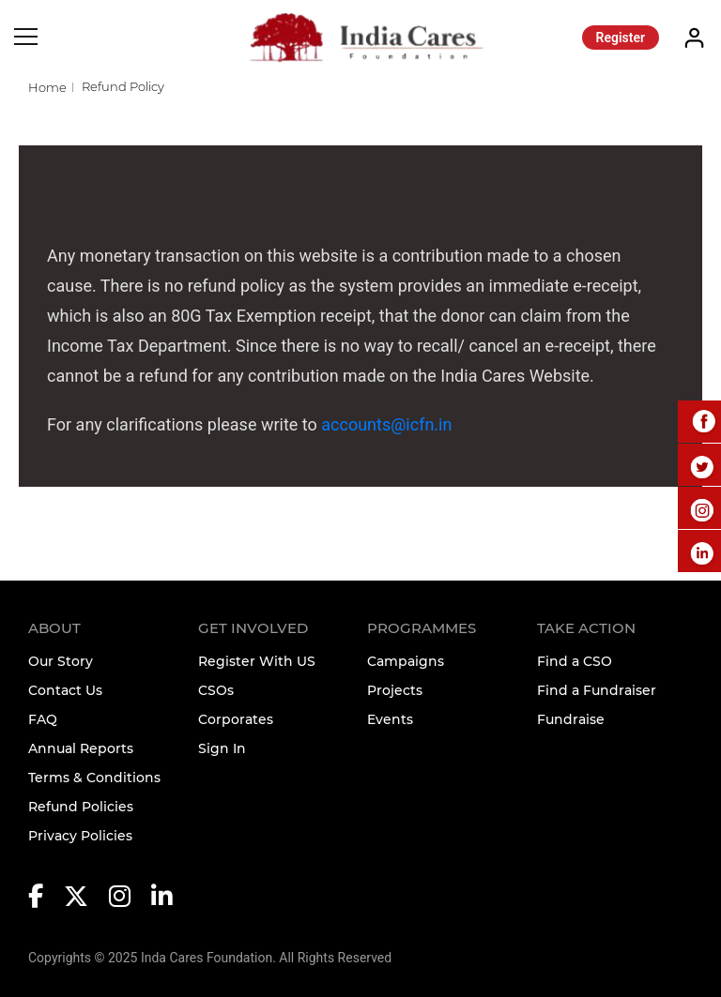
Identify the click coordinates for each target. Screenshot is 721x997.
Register (621, 37)
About (54, 628)
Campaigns (405, 661)
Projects (394, 690)
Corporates (235, 719)
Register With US (256, 661)
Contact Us (65, 690)
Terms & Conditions (94, 777)
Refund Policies (80, 806)
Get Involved (253, 628)
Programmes (421, 628)
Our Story (60, 661)
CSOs (216, 690)
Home (47, 87)
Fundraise (571, 719)
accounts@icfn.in (386, 424)
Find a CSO (574, 661)
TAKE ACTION (586, 628)
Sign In (222, 748)
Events (390, 719)
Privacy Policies (80, 835)
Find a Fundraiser (596, 690)
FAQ (42, 719)
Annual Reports (80, 748)
